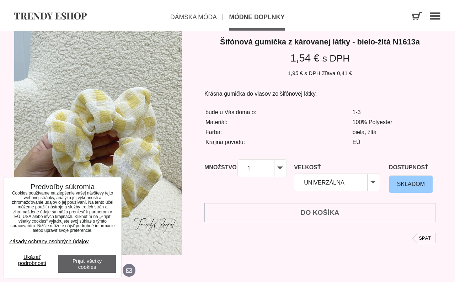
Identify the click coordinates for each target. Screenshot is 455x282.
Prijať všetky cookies (87, 264)
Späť (425, 238)
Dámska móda (193, 17)
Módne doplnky (257, 17)
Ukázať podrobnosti (32, 260)
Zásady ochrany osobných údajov (49, 241)
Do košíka (320, 212)
